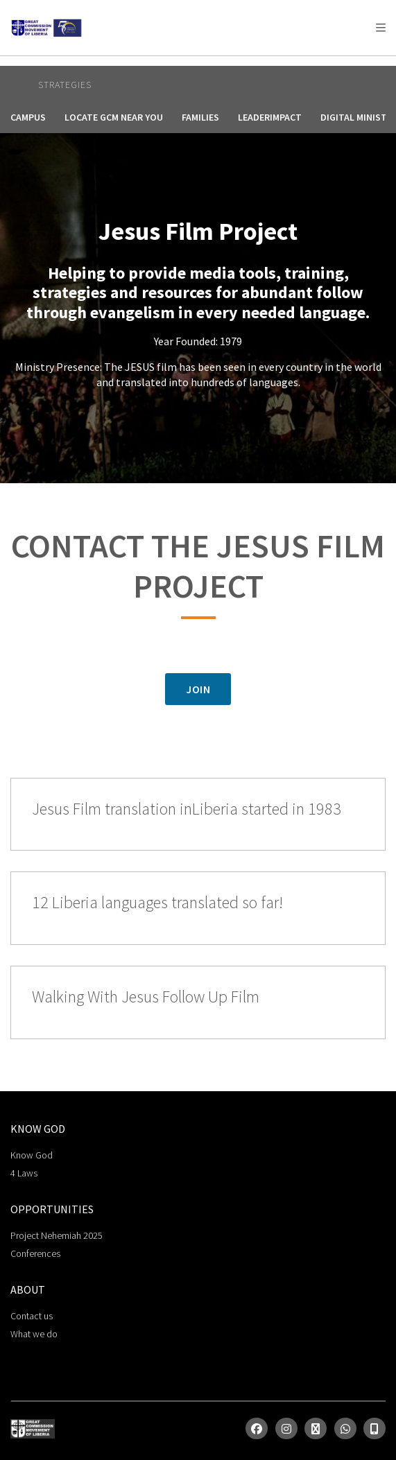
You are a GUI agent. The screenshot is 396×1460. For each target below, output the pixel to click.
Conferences (35, 1253)
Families (200, 117)
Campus (28, 117)
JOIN (198, 689)
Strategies (65, 84)
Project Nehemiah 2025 (56, 1235)
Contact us (31, 1316)
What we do (34, 1334)
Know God (31, 1155)
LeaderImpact (270, 117)
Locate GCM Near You (113, 117)
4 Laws (23, 1173)
